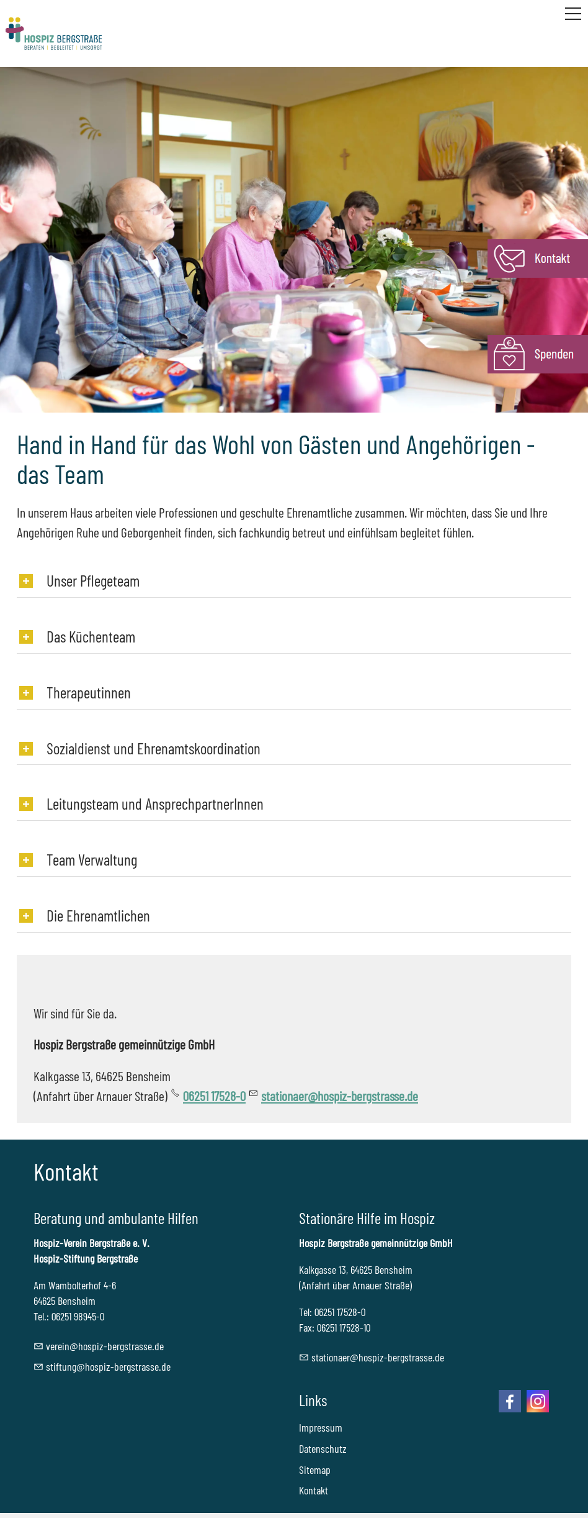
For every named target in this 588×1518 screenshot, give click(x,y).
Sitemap (315, 1469)
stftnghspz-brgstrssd (108, 1366)
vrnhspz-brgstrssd (105, 1346)
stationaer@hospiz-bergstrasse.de (339, 1095)
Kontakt (313, 1490)
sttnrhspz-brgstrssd (377, 1357)
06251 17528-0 (214, 1095)
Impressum (320, 1427)
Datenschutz (323, 1448)
